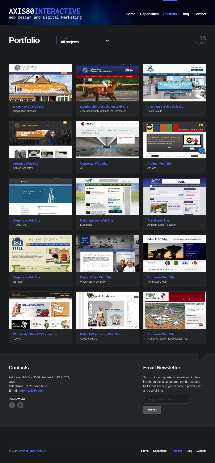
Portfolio (170, 14)
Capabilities (149, 14)
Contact (200, 14)
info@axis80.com (32, 390)
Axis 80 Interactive (32, 451)
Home (130, 14)
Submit (152, 409)
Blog (185, 14)
